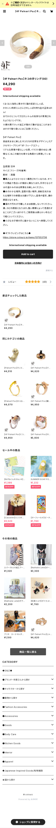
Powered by (28, 799)
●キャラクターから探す (13, 689)
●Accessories (10, 716)
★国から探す (8, 779)
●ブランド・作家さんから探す (16, 679)
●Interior (7, 752)
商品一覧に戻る (28, 651)
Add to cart (28, 254)
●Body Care (9, 734)
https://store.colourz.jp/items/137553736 (25, 237)
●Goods (7, 725)
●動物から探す (9, 698)
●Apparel (7, 761)
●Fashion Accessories (14, 707)
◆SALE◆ (7, 670)
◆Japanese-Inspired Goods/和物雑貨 (22, 770)
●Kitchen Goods (11, 743)
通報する (49, 270)
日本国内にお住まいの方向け (28, 263)
